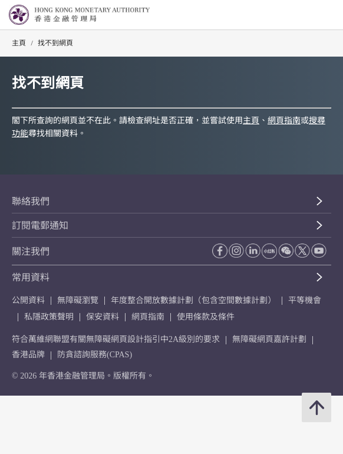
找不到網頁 (55, 43)
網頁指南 (284, 120)
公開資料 (28, 300)
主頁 (19, 43)
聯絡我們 (31, 201)
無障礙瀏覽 (77, 300)
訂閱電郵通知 (40, 226)
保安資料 (102, 316)
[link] (304, 15)
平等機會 (304, 300)
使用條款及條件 (206, 316)
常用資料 (31, 277)
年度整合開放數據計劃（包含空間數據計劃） (193, 300)
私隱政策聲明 (49, 316)
